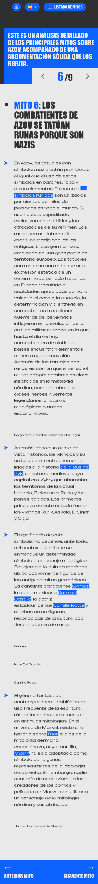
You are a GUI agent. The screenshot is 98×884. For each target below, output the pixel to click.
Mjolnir (21, 753)
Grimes (80, 586)
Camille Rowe (69, 605)
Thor (52, 733)
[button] (32, 7)
